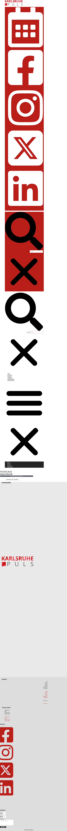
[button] (24, 231)
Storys (9, 465)
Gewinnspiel (7, 714)
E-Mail (1, 813)
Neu (46, 681)
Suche (28, 251)
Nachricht (2, 819)
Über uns (45, 700)
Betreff (1, 816)
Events (9, 463)
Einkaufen (9, 466)
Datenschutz (7, 712)
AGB (5, 711)
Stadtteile (11, 380)
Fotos (8, 464)
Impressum (7, 710)
